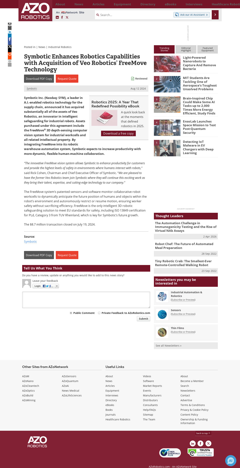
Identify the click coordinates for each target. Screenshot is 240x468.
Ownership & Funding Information (194, 415)
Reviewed (141, 78)
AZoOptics (28, 385)
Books (109, 404)
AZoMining (28, 395)
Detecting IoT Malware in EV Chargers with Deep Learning (199, 142)
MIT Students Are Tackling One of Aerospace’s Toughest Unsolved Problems (198, 83)
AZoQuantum (70, 375)
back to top (203, 427)
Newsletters (188, 385)
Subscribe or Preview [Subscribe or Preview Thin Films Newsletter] (183, 326)
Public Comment (84, 313)
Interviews (111, 390)
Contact (185, 390)
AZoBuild (27, 390)
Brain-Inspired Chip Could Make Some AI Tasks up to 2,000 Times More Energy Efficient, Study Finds (199, 104)
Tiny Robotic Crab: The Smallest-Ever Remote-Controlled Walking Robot (180, 258)
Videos (147, 371)
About (109, 371)
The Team (149, 414)
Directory (111, 395)
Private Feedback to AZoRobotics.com (126, 313)
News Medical (70, 385)
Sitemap (148, 409)
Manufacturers (152, 390)
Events (147, 385)
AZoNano (27, 375)
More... (213, 4)
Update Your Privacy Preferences (50, 463)
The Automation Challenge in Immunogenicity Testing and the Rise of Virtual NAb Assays (183, 224)
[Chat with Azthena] (230, 460)
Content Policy (189, 409)
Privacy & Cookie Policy (194, 404)
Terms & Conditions (193, 399)
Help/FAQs (149, 404)
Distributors (150, 395)
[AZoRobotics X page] (67, 18)
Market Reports (152, 380)
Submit (143, 318)
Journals (110, 409)
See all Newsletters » (168, 340)
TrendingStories (164, 49)
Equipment (112, 385)
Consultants (150, 399)
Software (148, 375)
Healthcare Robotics (117, 414)
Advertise (186, 395)
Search (185, 380)
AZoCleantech (30, 380)
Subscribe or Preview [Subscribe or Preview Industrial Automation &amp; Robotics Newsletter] (183, 294)
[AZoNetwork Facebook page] (62, 18)
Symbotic (32, 88)
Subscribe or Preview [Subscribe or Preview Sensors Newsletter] (183, 308)
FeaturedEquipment (208, 49)
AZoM (25, 371)
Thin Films (177, 322)
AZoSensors (69, 371)
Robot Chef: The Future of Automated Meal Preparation (185, 241)
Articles (110, 380)
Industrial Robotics (60, 47)
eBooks (109, 399)
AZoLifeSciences (72, 390)
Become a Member (192, 375)
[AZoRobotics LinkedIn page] (57, 18)
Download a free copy (118, 133)
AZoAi (65, 380)
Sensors (176, 305)
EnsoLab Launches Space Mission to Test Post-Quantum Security (200, 122)
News (41, 47)
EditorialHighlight (186, 49)
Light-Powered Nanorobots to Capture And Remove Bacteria (199, 61)
